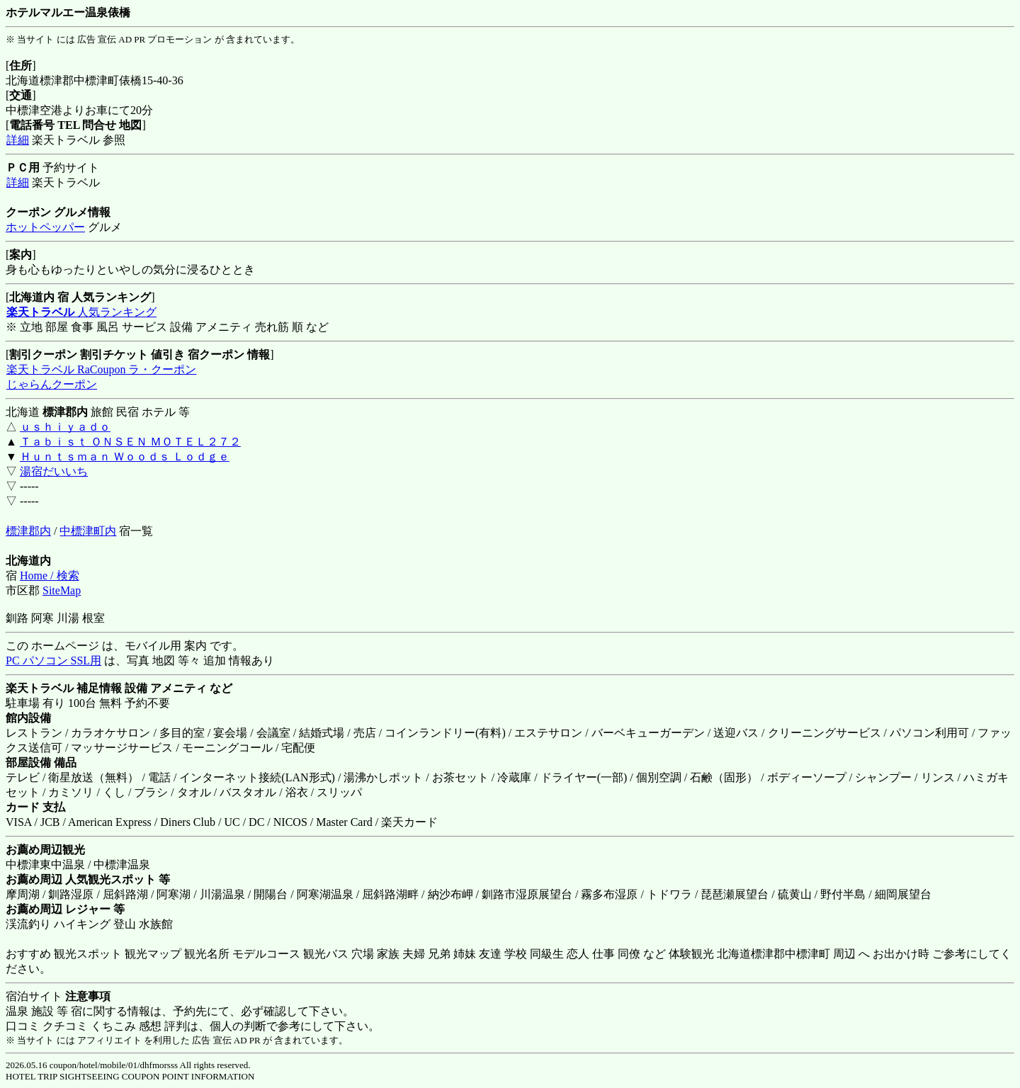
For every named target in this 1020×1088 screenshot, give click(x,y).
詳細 (17, 140)
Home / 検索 (49, 576)
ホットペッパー (45, 227)
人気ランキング (81, 312)
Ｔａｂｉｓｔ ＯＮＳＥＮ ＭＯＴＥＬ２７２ (130, 442)
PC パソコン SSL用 (53, 660)
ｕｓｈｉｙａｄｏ (65, 427)
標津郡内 (28, 531)
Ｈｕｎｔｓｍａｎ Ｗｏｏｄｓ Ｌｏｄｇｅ (125, 456)
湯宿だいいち (54, 471)
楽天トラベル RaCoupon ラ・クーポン (101, 369)
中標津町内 (88, 531)
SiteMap (61, 590)
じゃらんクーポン (51, 384)
